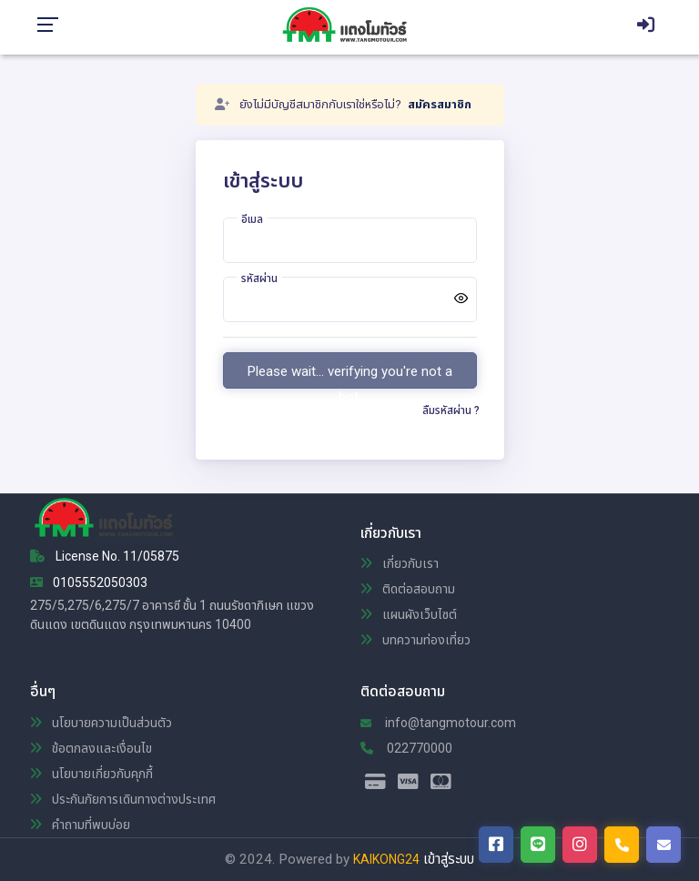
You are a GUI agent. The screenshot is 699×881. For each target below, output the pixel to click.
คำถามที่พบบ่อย (80, 824)
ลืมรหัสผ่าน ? (451, 410)
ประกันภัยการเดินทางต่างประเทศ (123, 799)
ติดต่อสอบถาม (407, 589)
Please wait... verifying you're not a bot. (350, 376)
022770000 (406, 748)
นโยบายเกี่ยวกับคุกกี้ (91, 773)
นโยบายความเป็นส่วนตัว (101, 722)
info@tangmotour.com (438, 722)
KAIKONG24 (386, 859)
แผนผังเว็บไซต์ (408, 614)
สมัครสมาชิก (439, 104)
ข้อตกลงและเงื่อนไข (91, 748)
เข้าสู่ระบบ (448, 859)
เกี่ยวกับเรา (399, 563)
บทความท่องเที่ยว (415, 640)
